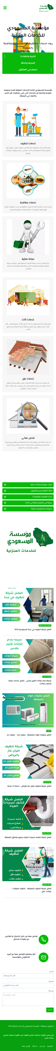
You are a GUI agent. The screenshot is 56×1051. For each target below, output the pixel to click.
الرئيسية (50, 1046)
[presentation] (28, 605)
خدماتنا (34, 1046)
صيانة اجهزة (47, 782)
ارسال (50, 1010)
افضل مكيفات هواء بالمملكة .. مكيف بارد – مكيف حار (29, 735)
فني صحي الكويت (47, 1035)
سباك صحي (49, 1038)
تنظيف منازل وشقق (45, 625)
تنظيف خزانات (47, 676)
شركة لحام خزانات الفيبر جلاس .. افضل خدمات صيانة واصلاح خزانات (29, 682)
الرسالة (51, 991)
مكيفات (49, 730)
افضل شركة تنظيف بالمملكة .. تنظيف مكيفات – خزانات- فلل (31, 890)
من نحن (42, 1046)
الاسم (51, 972)
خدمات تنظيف (47, 884)
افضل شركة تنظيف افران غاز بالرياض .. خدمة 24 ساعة (29, 786)
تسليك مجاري (47, 833)
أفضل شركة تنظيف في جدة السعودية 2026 (32, 629)
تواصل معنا (26, 1046)
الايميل (51, 981)
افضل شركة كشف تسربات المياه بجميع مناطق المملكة (28, 837)
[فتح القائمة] (5, 7)
